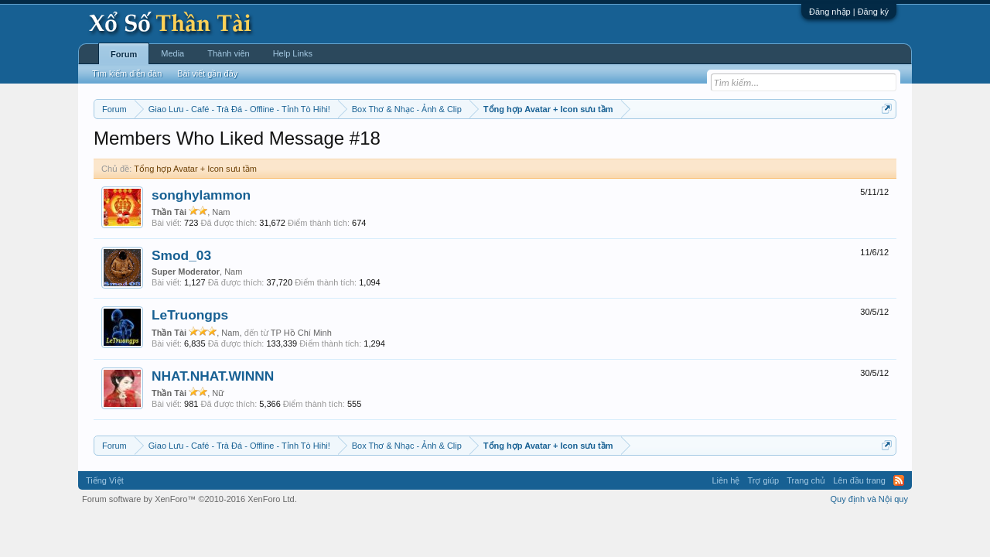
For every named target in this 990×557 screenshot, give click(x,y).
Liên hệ (725, 480)
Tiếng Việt (105, 480)
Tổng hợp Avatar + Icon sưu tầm (195, 168)
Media (172, 53)
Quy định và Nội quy (870, 499)
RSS (898, 480)
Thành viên (228, 53)
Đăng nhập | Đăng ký (849, 11)
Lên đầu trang (859, 480)
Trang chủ (806, 480)
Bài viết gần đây (207, 73)
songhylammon (201, 195)
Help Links (292, 53)
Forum (124, 54)
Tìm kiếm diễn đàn (127, 73)
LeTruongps (190, 315)
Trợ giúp (763, 480)
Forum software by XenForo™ (189, 499)
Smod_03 (181, 255)
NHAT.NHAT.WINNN (213, 376)
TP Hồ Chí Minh (301, 332)
